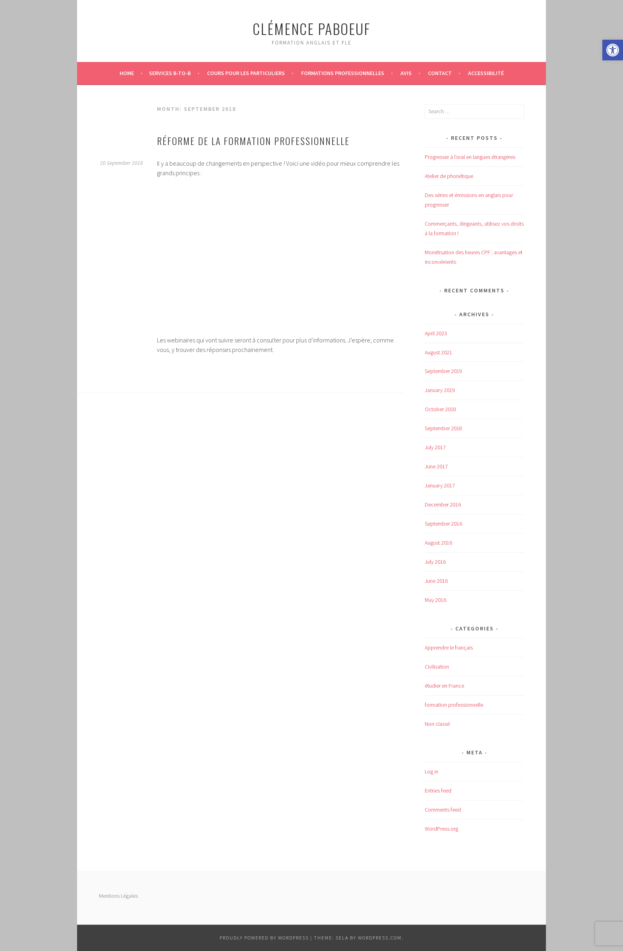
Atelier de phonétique (449, 176)
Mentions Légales (118, 895)
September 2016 (443, 523)
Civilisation (437, 666)
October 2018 (440, 409)
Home (127, 73)
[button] (612, 50)
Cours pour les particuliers (246, 73)
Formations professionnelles (342, 73)
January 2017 (440, 485)
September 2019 (443, 371)
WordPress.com (380, 938)
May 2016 (435, 599)
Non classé (437, 723)
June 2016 (436, 580)
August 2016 (438, 542)
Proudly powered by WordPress (264, 938)
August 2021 (438, 352)
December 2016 (443, 504)
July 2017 (435, 447)
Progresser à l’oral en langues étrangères (470, 156)
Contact (440, 73)
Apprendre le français (449, 647)
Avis (406, 73)
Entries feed (438, 790)
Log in (431, 771)
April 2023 (436, 333)
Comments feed (443, 809)
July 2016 (435, 561)
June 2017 (436, 466)
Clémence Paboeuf (311, 28)
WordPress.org (441, 828)
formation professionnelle (454, 704)
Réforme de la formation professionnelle (253, 140)
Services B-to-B (170, 73)
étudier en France (444, 685)
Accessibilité (486, 73)
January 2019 (440, 390)
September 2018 (443, 428)
